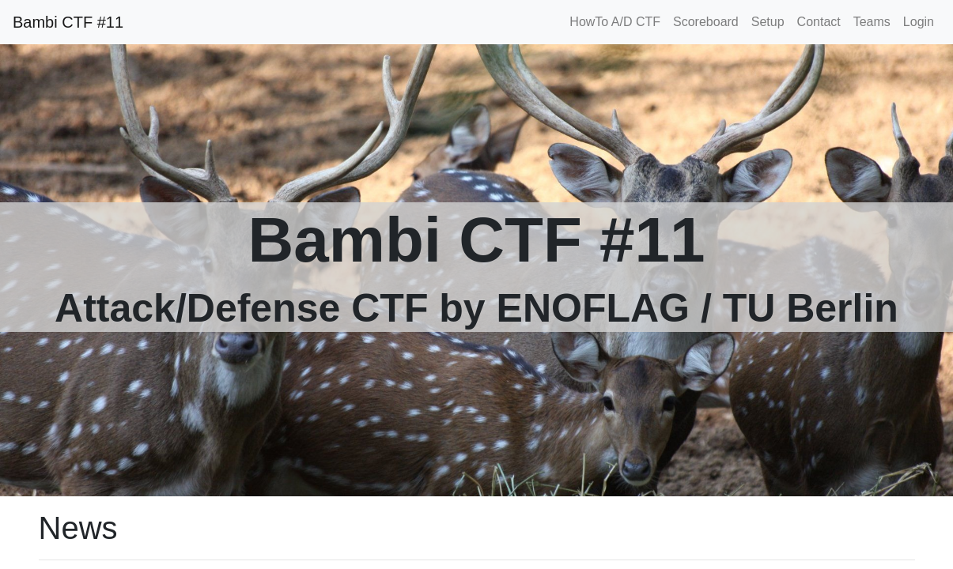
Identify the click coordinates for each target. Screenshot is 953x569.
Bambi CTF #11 (68, 22)
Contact (819, 21)
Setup (768, 21)
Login (918, 21)
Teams (872, 21)
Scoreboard (706, 21)
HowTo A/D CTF (614, 21)
